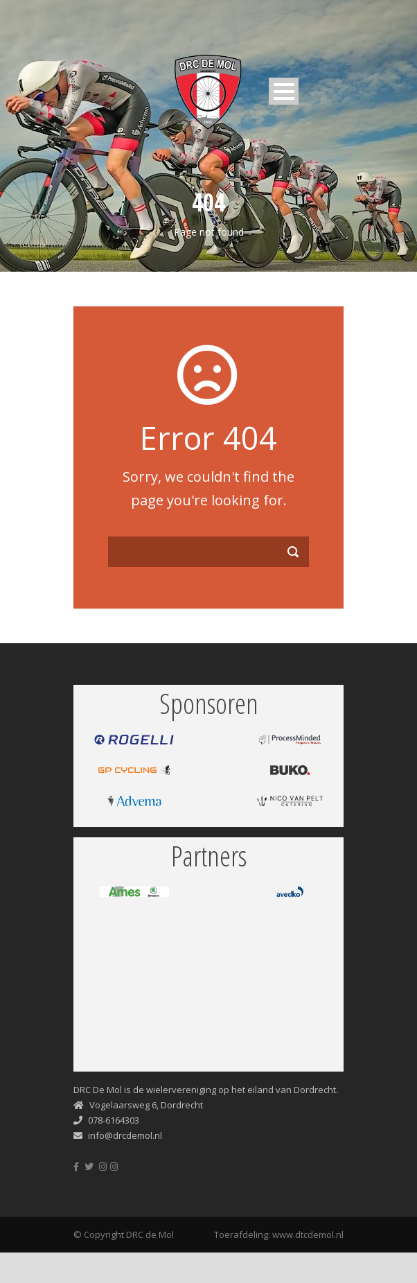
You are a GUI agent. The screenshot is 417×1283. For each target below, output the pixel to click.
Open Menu (284, 91)
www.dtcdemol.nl (308, 1234)
